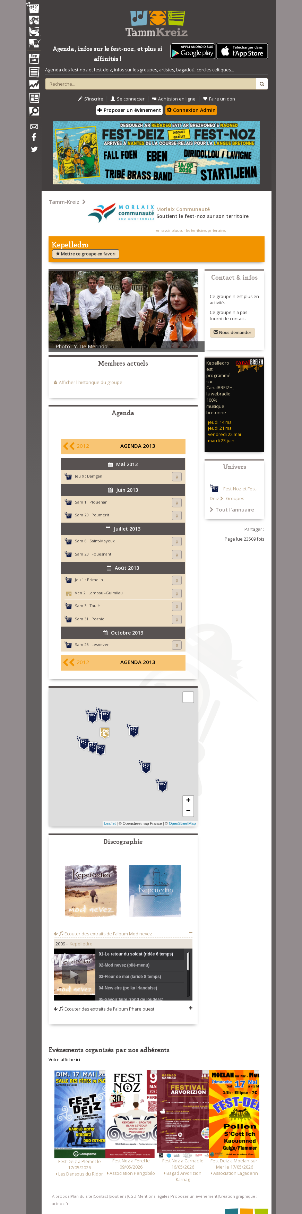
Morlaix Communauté (183, 209)
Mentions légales (153, 1196)
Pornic (98, 618)
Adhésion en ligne (174, 99)
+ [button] (188, 801)
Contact (101, 1196)
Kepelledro (81, 944)
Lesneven (101, 644)
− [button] (188, 811)
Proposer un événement (194, 1196)
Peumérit (100, 514)
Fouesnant (101, 554)
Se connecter (128, 99)
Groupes (234, 498)
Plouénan (98, 502)
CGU (132, 1196)
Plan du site (81, 1196)
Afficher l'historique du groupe (90, 382)
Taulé (94, 605)
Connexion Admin (191, 110)
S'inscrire (90, 99)
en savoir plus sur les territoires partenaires (191, 230)
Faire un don (219, 99)
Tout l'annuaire (232, 509)
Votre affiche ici (64, 1060)
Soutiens (118, 1196)
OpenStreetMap (182, 823)
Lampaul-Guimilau (105, 592)
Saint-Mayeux (102, 540)
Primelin (95, 579)
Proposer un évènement (129, 110)
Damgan (94, 476)
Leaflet (110, 823)
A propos (60, 1196)
